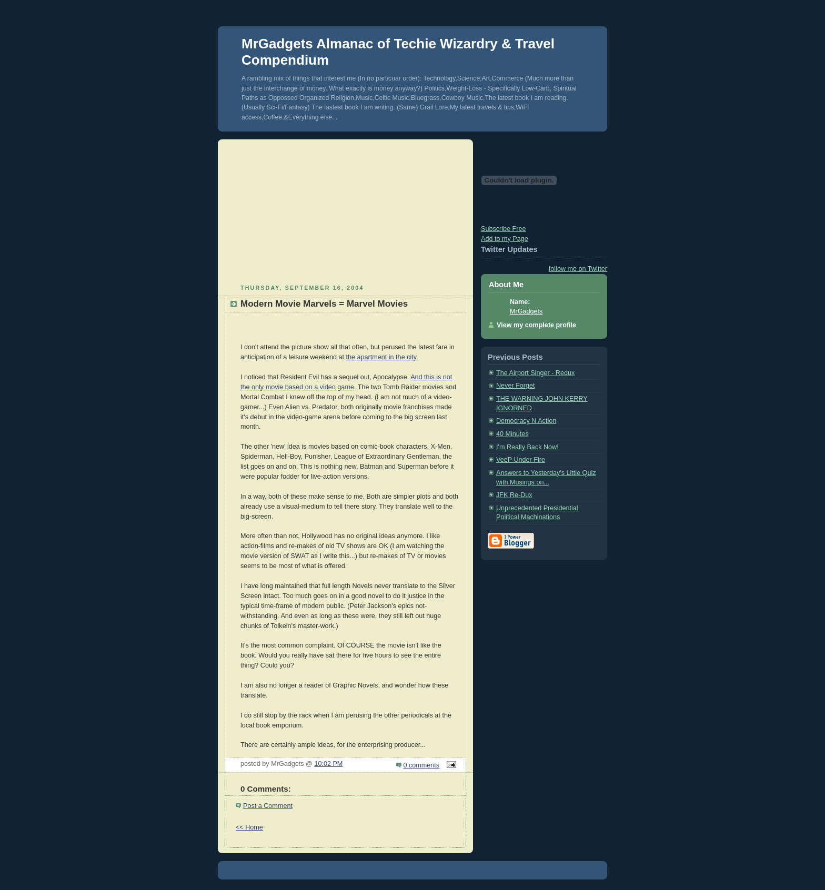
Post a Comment (268, 806)
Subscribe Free (503, 228)
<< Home (249, 827)
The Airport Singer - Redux (535, 373)
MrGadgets (526, 311)
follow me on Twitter (578, 268)
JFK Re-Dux (514, 495)
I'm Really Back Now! (527, 447)
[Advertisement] (346, 210)
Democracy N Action (526, 420)
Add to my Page (504, 238)
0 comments (422, 765)
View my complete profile (536, 325)
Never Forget (515, 385)
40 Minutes (512, 434)
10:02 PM (328, 763)
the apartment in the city (381, 357)
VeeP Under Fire (520, 459)
